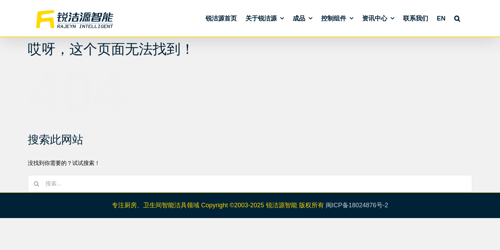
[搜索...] (250, 183)
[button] (466, 18)
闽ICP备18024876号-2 (357, 205)
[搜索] (36, 183)
